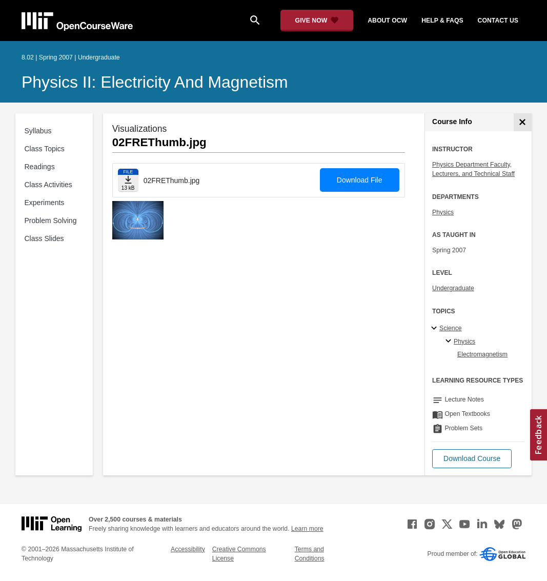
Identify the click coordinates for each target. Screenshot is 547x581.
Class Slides (44, 238)
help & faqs (442, 20)
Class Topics (45, 149)
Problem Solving (51, 220)
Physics (443, 212)
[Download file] (128, 180)
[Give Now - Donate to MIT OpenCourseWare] (317, 20)
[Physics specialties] (450, 341)
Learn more (307, 528)
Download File (359, 180)
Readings (40, 167)
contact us (498, 20)
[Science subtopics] (435, 328)
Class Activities (48, 185)
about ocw (387, 20)
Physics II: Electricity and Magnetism (155, 82)
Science (450, 328)
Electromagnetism (482, 354)
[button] (472, 458)
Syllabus (38, 131)
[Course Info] (523, 122)
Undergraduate (453, 288)
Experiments (45, 202)
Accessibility (188, 549)
